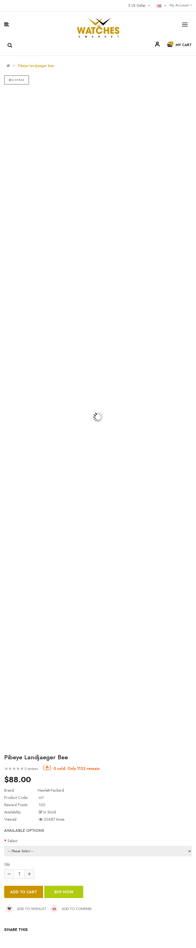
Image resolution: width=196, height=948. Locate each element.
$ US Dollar (139, 5)
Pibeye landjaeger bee (36, 66)
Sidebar (16, 80)
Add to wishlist (26, 908)
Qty (7, 864)
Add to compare (71, 908)
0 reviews (31, 768)
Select (12, 841)
